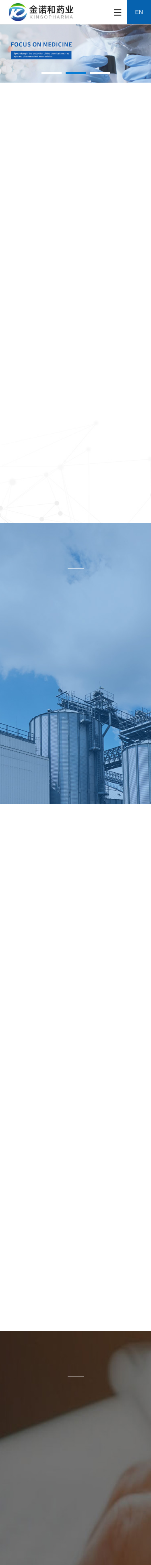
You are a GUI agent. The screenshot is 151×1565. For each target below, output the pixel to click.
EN (139, 12)
